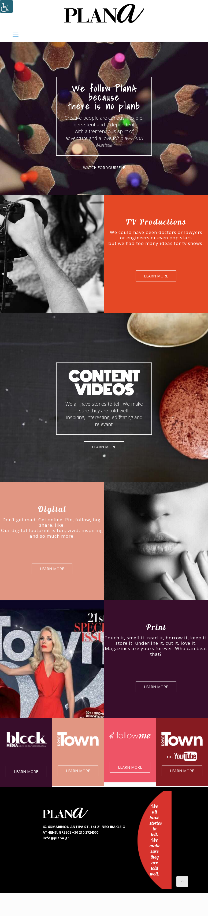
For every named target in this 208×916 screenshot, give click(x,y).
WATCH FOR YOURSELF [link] (105, 167)
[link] (104, 13)
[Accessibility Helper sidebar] (6, 6)
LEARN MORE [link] (157, 276)
